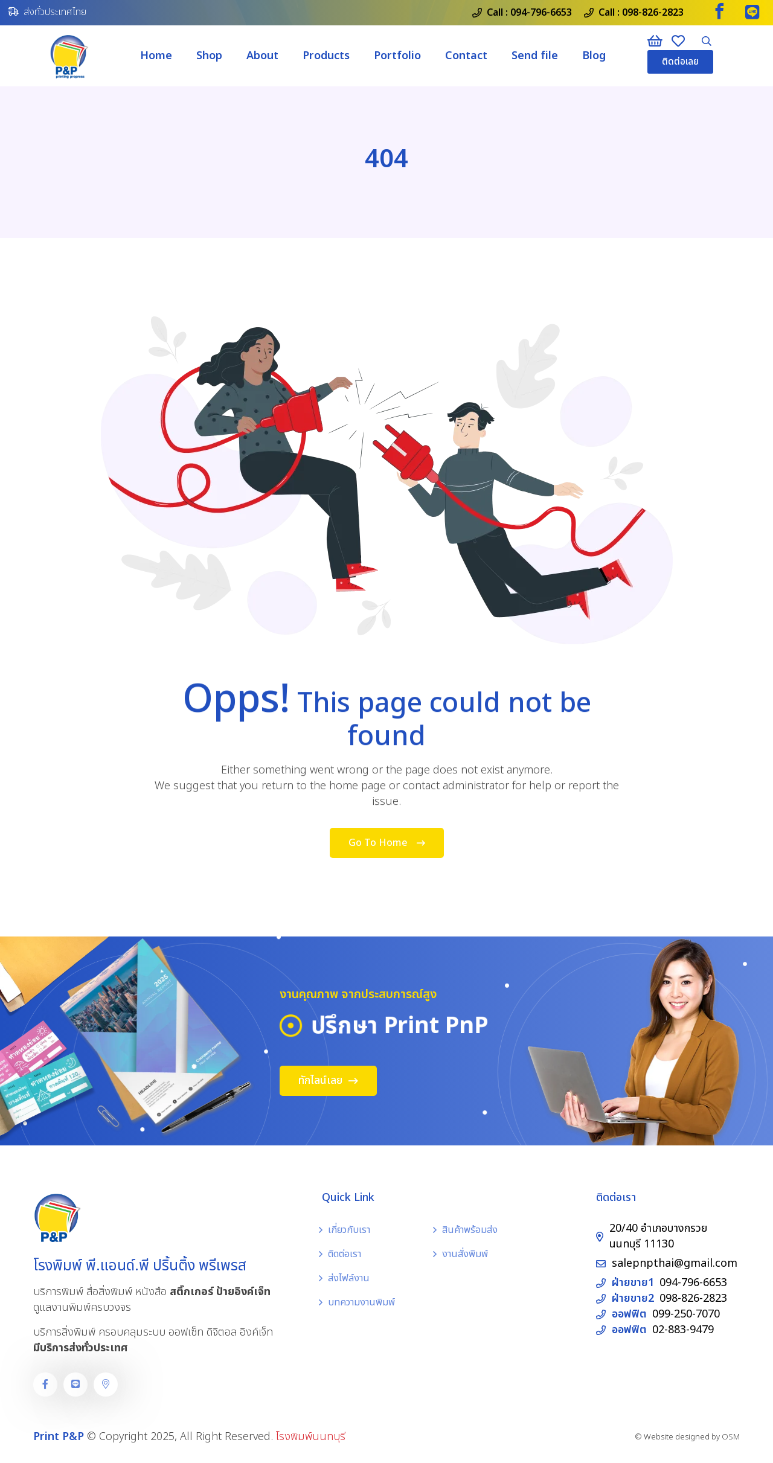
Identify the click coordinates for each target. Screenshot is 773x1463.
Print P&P (58, 1437)
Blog (594, 56)
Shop (209, 56)
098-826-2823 (653, 12)
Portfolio (397, 56)
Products (326, 56)
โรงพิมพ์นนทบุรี (310, 1437)
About (262, 56)
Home (156, 56)
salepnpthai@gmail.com (674, 1263)
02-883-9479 (683, 1330)
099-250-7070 (686, 1314)
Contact (466, 56)
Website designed (677, 1437)
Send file (535, 56)
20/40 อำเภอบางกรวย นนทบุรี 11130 (658, 1236)
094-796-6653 (541, 12)
